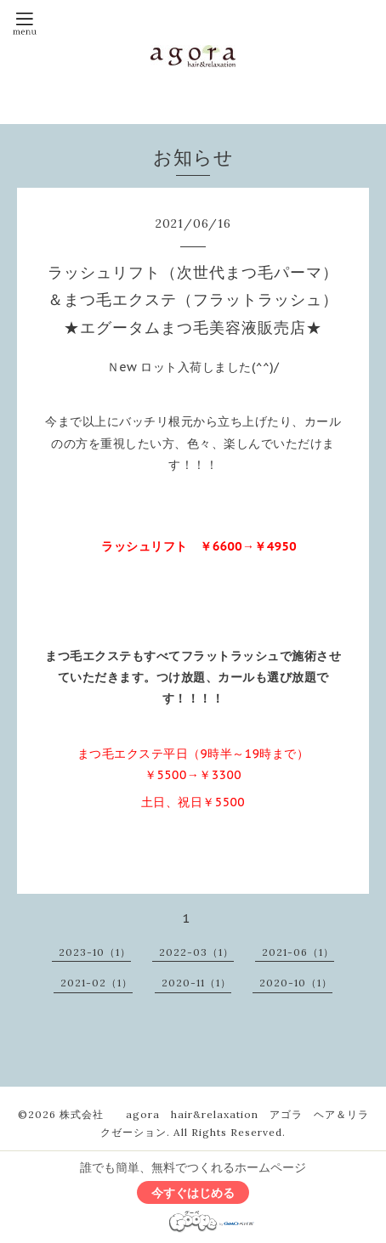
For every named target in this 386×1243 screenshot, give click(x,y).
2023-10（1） (95, 952)
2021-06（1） (298, 952)
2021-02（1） (96, 982)
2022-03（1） (196, 952)
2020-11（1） (196, 982)
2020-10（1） (295, 982)
